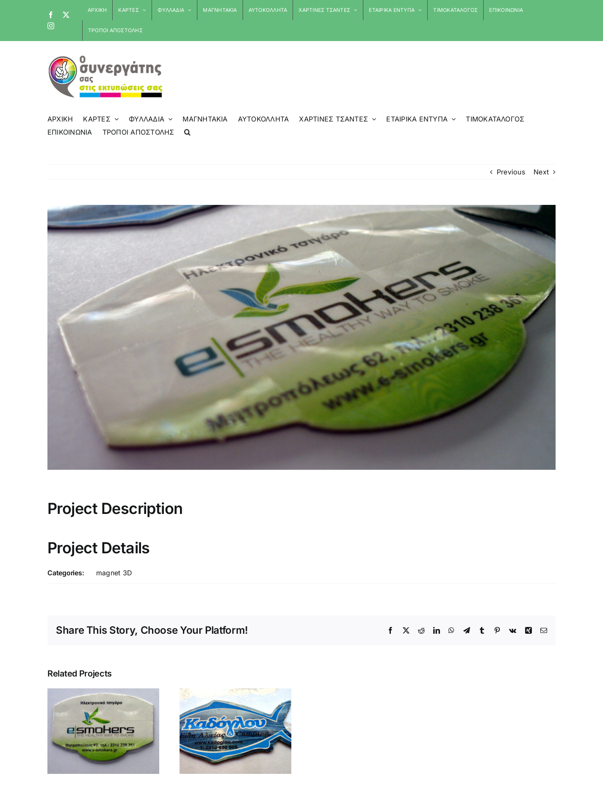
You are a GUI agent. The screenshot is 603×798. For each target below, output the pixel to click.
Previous (511, 172)
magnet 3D (114, 573)
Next (541, 172)
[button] (187, 131)
